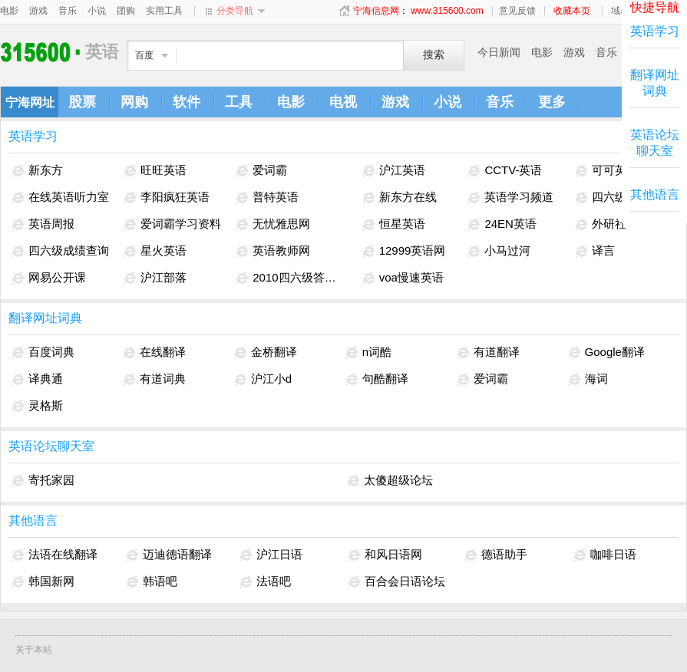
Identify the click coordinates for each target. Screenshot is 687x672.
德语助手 (496, 555)
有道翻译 (488, 352)
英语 (42, 52)
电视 (343, 102)
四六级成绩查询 (60, 251)
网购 (134, 102)
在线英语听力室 (60, 197)
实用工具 (164, 10)
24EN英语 (502, 224)
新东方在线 (400, 197)
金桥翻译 (266, 352)
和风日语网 (385, 555)
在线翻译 (155, 352)
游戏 (38, 10)
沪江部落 (155, 278)
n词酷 (368, 352)
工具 (239, 102)
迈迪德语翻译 (169, 555)
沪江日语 (271, 555)
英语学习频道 (510, 197)
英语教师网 (273, 251)
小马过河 (499, 251)
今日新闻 (498, 52)
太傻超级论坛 (390, 480)
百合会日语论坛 (396, 581)
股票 (82, 102)
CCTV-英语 (505, 170)
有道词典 (155, 379)
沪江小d (263, 379)
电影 (9, 10)
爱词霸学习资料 (172, 224)
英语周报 (43, 224)
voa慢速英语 (403, 278)
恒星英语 (394, 224)
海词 (588, 379)
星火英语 (155, 251)
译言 (595, 251)
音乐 (67, 10)
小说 (97, 10)
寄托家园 (43, 480)
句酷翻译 (377, 379)
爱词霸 (261, 170)
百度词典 (43, 352)
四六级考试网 (618, 197)
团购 (126, 10)
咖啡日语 (605, 555)
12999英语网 (404, 251)
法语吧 (265, 581)
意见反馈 (517, 10)
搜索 (433, 55)
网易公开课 (49, 278)
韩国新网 (43, 581)
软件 (186, 102)
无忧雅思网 (273, 224)
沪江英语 (394, 170)
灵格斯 (37, 406)
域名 (620, 10)
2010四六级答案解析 (291, 278)
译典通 (37, 379)
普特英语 (267, 197)
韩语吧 (152, 581)
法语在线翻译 (54, 555)
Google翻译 (607, 352)
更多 (552, 102)
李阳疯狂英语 (167, 197)
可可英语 (607, 170)
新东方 (37, 170)
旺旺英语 (155, 170)
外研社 (601, 224)
